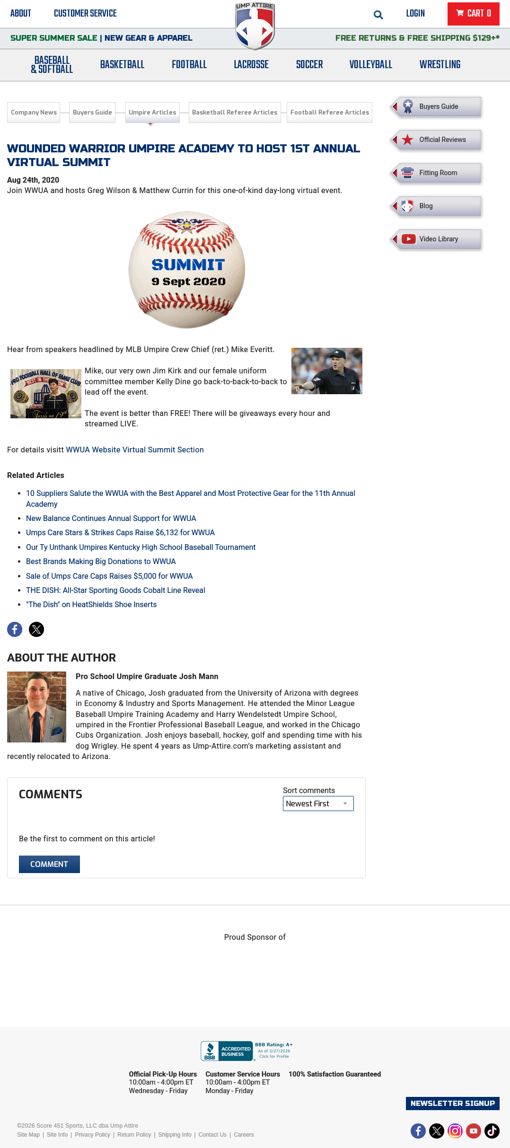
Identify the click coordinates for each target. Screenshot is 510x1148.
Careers (244, 1134)
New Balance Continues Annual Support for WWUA (111, 518)
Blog (426, 206)
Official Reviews (443, 139)
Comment (49, 864)
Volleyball (371, 67)
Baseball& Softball (52, 68)
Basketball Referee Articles (234, 112)
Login (415, 14)
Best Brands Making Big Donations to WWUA (101, 561)
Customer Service (85, 14)
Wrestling (440, 67)
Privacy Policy (92, 1134)
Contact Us (213, 1134)
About (20, 14)
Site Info (57, 1134)
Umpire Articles (152, 112)
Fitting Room (438, 173)
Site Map (29, 1134)
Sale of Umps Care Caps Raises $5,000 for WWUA (109, 576)
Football (189, 67)
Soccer (309, 67)
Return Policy (134, 1134)
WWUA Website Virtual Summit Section (135, 449)
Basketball (122, 67)
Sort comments (309, 790)
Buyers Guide (92, 112)
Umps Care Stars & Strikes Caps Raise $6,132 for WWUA (120, 532)
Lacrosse (251, 67)
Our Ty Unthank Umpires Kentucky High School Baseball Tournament (140, 547)
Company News (34, 112)
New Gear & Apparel (149, 39)
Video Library (439, 239)
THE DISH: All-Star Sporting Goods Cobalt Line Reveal (115, 590)
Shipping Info (175, 1134)
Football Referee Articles (329, 112)
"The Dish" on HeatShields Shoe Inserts (91, 604)
